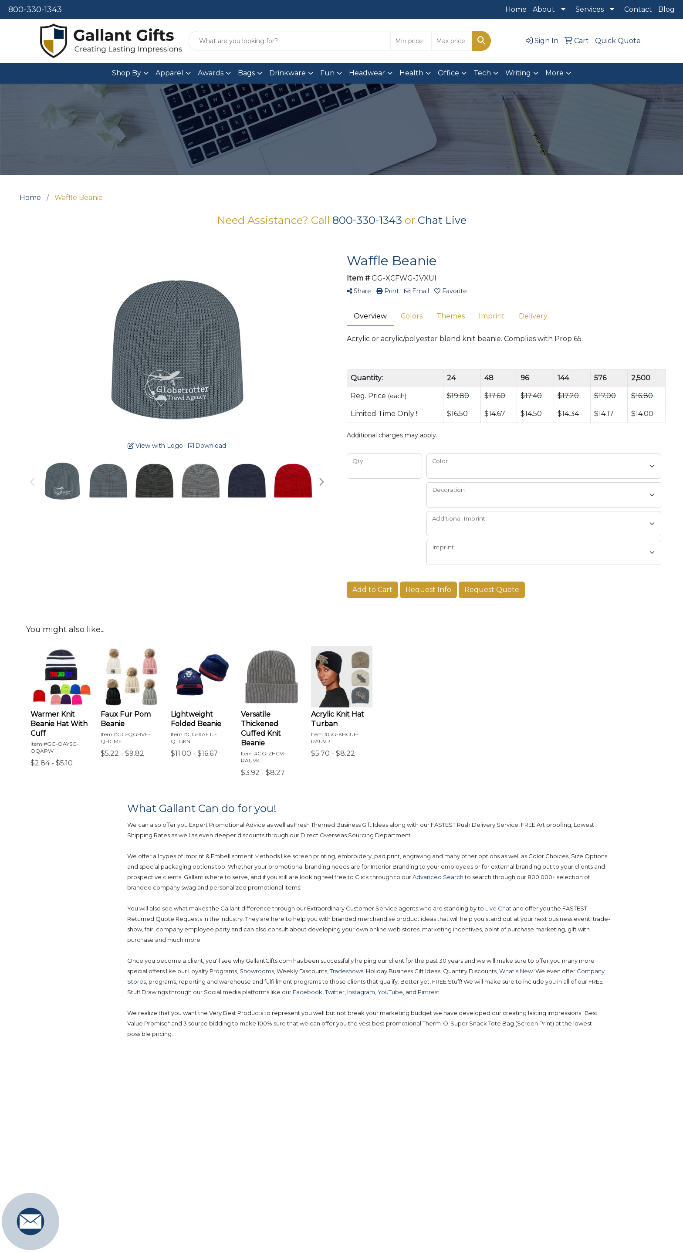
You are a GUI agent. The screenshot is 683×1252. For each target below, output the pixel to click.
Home (516, 9)
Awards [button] (210, 73)
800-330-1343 (35, 9)
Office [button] (448, 73)
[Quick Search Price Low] (411, 41)
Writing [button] (518, 73)
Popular (355, 1154)
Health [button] (411, 73)
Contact (638, 9)
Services (589, 9)
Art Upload (444, 1154)
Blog (666, 9)
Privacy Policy (532, 1191)
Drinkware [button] (287, 73)
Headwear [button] (367, 73)
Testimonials (529, 1172)
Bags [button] (246, 73)
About (544, 9)
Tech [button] (482, 73)
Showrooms (361, 1172)
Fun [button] (327, 73)
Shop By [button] (126, 73)
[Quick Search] (289, 41)
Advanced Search (455, 1135)
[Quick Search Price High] (452, 41)
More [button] (554, 73)
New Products (366, 1135)
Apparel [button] (169, 73)
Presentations (449, 1172)
